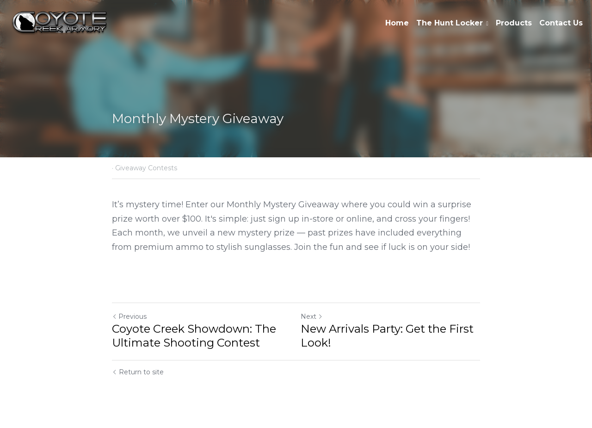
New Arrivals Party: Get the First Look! (387, 335)
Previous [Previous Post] (129, 316)
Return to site (138, 372)
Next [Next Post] (312, 316)
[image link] (59, 22)
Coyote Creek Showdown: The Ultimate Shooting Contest (194, 335)
